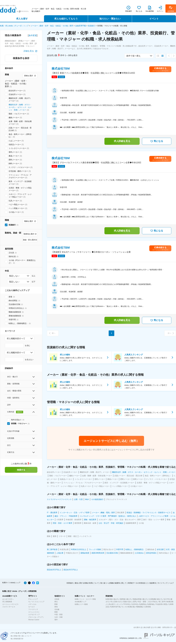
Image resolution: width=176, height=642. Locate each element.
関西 (56, 612)
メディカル (32, 604)
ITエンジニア (33, 599)
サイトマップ (162, 583)
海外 (56, 619)
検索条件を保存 (21, 58)
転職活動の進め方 (112, 599)
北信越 (56, 609)
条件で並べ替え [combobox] (133, 56)
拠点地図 (147, 627)
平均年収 (126, 604)
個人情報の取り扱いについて (21, 636)
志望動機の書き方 (155, 599)
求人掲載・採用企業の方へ (164, 627)
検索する (21, 470)
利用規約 (70, 583)
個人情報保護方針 (17, 639)
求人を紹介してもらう (66, 18)
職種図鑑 (139, 607)
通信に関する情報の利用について (87, 583)
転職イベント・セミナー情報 (85, 599)
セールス (31, 607)
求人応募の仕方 (116, 601)
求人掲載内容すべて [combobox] (16, 338)
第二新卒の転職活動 (166, 601)
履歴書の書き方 (125, 599)
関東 (56, 604)
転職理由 (142, 604)
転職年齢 (151, 604)
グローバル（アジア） (36, 617)
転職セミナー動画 (81, 604)
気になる (156, 141)
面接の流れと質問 (129, 601)
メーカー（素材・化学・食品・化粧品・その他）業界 (52, 26)
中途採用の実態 (161, 604)
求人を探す (22, 18)
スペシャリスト (34, 612)
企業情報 (147, 607)
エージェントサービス (10, 604)
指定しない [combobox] (14, 276)
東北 (56, 601)
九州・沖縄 (58, 617)
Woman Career (33, 619)
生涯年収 (134, 604)
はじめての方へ (8, 599)
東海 (56, 607)
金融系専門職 (80, 26)
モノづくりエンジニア (36, 601)
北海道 (56, 599)
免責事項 (152, 583)
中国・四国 (58, 614)
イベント (154, 18)
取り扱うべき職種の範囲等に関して (113, 583)
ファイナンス (33, 609)
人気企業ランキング (114, 604)
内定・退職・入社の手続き (147, 601)
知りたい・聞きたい (110, 18)
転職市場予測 (115, 607)
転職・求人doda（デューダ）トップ (14, 26)
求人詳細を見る (122, 141)
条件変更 (33, 35)
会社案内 (136, 627)
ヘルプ (171, 583)
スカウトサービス (8, 607)
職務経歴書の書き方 (140, 599)
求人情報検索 (7, 601)
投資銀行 (91, 26)
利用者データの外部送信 (136, 583)
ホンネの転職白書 (128, 607)
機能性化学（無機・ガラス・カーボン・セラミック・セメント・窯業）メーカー (20, 107)
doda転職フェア (80, 601)
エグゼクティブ (34, 614)
